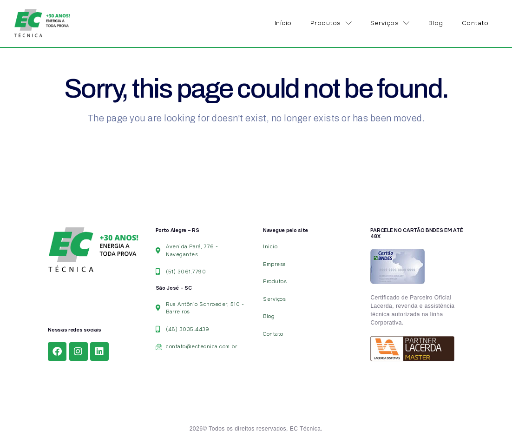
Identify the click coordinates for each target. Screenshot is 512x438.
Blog (435, 23)
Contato (475, 23)
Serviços (390, 23)
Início (283, 23)
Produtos (331, 23)
